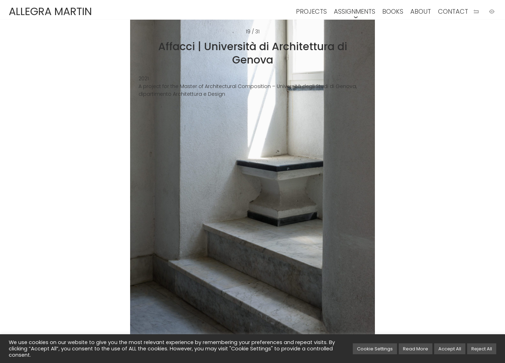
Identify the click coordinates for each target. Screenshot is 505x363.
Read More (415, 348)
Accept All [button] (449, 348)
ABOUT (420, 11)
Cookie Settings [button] (375, 348)
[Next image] (378, 193)
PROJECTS (311, 11)
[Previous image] (126, 193)
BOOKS (392, 11)
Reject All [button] (481, 348)
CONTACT (453, 11)
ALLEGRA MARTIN (50, 11)
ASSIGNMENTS (354, 11)
